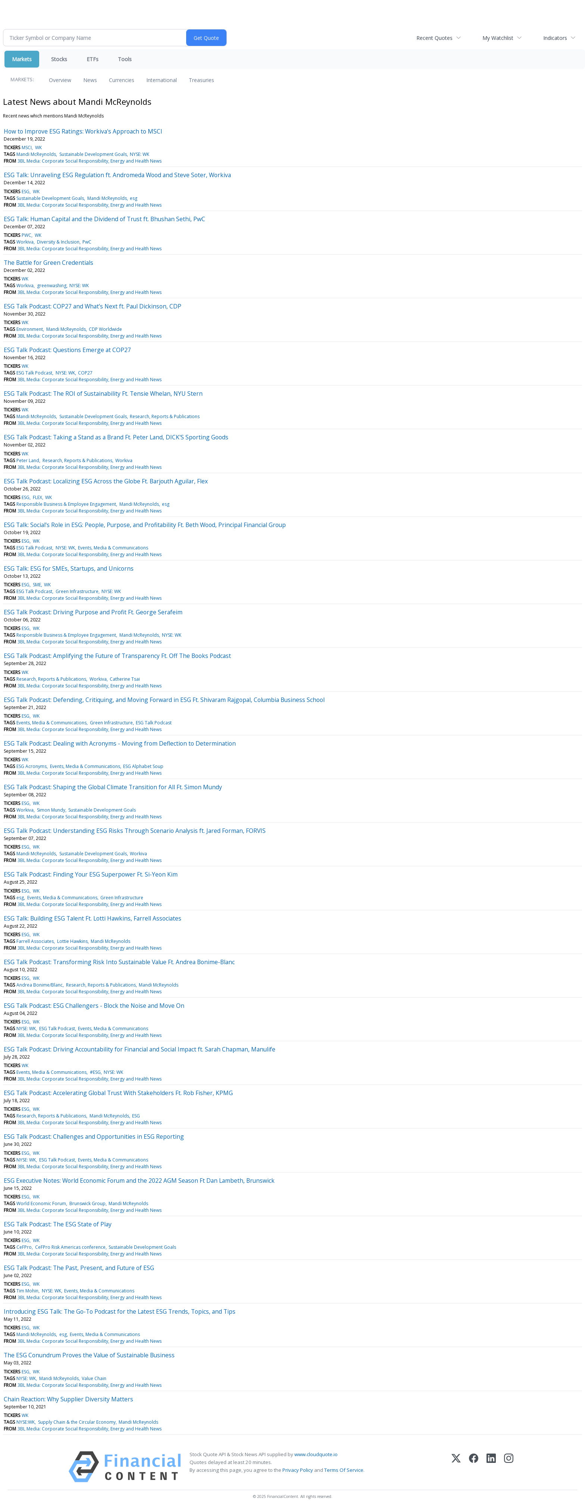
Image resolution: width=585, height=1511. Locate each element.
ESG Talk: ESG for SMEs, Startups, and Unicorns (69, 568)
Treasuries (201, 80)
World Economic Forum (41, 1203)
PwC (86, 242)
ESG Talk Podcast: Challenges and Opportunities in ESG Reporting (94, 1136)
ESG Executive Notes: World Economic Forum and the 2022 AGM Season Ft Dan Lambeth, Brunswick (139, 1180)
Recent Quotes (434, 37)
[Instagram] (508, 1467)
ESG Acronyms (31, 766)
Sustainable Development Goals (93, 154)
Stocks (59, 59)
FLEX (37, 497)
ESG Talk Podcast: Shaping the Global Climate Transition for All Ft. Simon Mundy (113, 787)
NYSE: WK (139, 154)
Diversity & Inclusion (58, 242)
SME (37, 584)
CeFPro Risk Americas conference (70, 1247)
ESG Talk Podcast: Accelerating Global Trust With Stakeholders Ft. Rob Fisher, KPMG (118, 1093)
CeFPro (24, 1247)
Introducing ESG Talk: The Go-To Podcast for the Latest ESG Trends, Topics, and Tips (119, 1311)
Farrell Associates (35, 941)
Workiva (25, 242)
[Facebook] (473, 1467)
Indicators (555, 37)
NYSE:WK (25, 1422)
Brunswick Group (87, 1203)
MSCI (27, 147)
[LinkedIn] (491, 1467)
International (161, 80)
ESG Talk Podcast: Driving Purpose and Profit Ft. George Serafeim (93, 612)
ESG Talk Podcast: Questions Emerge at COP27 (67, 350)
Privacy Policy (297, 1470)
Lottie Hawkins (72, 941)
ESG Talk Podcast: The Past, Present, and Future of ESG (79, 1268)
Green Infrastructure (77, 591)
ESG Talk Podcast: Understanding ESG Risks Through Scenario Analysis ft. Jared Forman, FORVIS (135, 831)
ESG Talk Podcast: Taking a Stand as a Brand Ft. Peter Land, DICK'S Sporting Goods (116, 437)
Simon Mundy (51, 810)
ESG (25, 191)
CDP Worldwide (105, 329)
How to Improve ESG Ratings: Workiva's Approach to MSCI (83, 131)
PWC (26, 235)
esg (133, 198)
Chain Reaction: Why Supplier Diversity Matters (68, 1399)
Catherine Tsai (125, 679)
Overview (60, 80)
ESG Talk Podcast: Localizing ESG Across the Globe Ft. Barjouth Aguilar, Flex (106, 481)
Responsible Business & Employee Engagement (66, 504)
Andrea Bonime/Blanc (39, 985)
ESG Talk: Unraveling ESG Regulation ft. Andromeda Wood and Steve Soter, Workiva (117, 175)
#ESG (95, 1072)
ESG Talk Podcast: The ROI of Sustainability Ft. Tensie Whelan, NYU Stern (103, 393)
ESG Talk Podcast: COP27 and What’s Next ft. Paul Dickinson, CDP (92, 306)
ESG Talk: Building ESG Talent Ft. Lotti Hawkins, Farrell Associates (92, 918)
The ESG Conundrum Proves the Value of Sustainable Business (89, 1355)
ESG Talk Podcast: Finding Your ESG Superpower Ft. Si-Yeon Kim (91, 874)
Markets (22, 59)
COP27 (85, 373)
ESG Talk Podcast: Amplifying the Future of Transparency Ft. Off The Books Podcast (117, 656)
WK (38, 147)
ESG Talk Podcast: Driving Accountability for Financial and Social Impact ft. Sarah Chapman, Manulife (139, 1049)
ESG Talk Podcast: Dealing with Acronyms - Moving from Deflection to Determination (120, 743)
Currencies (121, 80)
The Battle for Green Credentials (48, 262)
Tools (125, 59)
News (90, 80)
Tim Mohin (27, 1291)
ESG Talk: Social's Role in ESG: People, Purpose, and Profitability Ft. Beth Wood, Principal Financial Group (145, 525)
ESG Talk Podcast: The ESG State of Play (58, 1224)
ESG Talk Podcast (34, 373)
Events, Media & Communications (113, 548)
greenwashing (51, 285)
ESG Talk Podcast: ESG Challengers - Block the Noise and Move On (94, 1005)
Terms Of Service (343, 1470)
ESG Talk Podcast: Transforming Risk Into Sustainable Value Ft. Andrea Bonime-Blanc (119, 962)
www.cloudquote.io (316, 1454)
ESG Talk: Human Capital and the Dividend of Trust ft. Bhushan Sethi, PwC (104, 219)
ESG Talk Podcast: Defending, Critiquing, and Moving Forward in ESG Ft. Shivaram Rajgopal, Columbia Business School (164, 700)
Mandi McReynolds (36, 154)
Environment (29, 329)
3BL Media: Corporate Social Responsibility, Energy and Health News (90, 161)
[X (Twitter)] (456, 1467)
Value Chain (94, 1378)
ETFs (92, 59)
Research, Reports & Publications (165, 416)
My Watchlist (497, 37)
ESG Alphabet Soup (143, 766)
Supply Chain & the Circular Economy (77, 1422)
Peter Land (27, 460)
